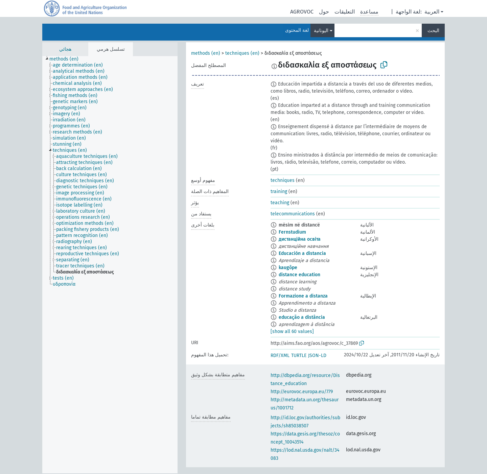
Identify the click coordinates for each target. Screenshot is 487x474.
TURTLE (298, 355)
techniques (283, 180)
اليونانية (321, 30)
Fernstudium (292, 232)
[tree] (110, 264)
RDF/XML (280, 355)
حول (324, 11)
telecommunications (293, 214)
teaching (280, 203)
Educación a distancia (302, 253)
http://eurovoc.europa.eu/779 (302, 392)
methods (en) (205, 53)
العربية (431, 11)
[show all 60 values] (292, 331)
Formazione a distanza (303, 296)
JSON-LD (317, 355)
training (279, 191)
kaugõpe (288, 267)
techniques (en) (242, 53)
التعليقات (344, 11)
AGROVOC (302, 11)
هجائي (65, 49)
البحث (433, 30)
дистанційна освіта (300, 239)
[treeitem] (67, 59)
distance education (299, 275)
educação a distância (302, 317)
